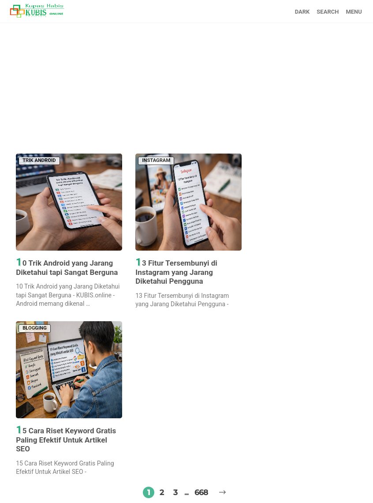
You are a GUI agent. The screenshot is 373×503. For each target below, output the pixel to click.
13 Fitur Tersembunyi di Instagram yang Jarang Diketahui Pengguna (176, 271)
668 (201, 492)
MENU (354, 11)
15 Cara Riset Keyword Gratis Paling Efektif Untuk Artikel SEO (66, 439)
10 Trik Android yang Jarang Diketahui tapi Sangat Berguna (67, 267)
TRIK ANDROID (39, 160)
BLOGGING (34, 328)
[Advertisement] (186, 85)
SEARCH (328, 11)
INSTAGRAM (156, 160)
